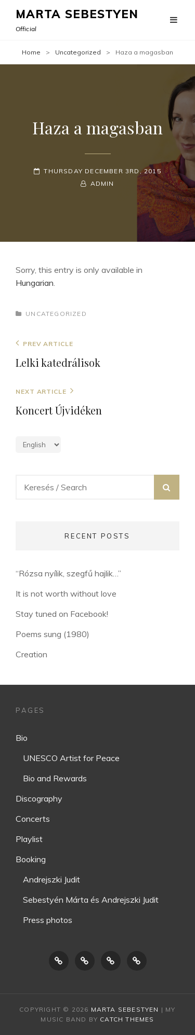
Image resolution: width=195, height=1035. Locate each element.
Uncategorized (78, 52)
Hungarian (35, 283)
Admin (102, 183)
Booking (31, 859)
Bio (22, 738)
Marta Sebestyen (77, 14)
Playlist (29, 839)
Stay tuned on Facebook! (62, 614)
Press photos (47, 920)
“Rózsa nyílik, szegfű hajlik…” (68, 573)
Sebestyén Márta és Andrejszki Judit (91, 899)
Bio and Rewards (55, 778)
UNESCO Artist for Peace (71, 758)
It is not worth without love (66, 593)
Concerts (33, 818)
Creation (31, 654)
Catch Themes (127, 1019)
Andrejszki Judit (51, 879)
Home (31, 52)
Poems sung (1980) (52, 634)
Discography (39, 798)
